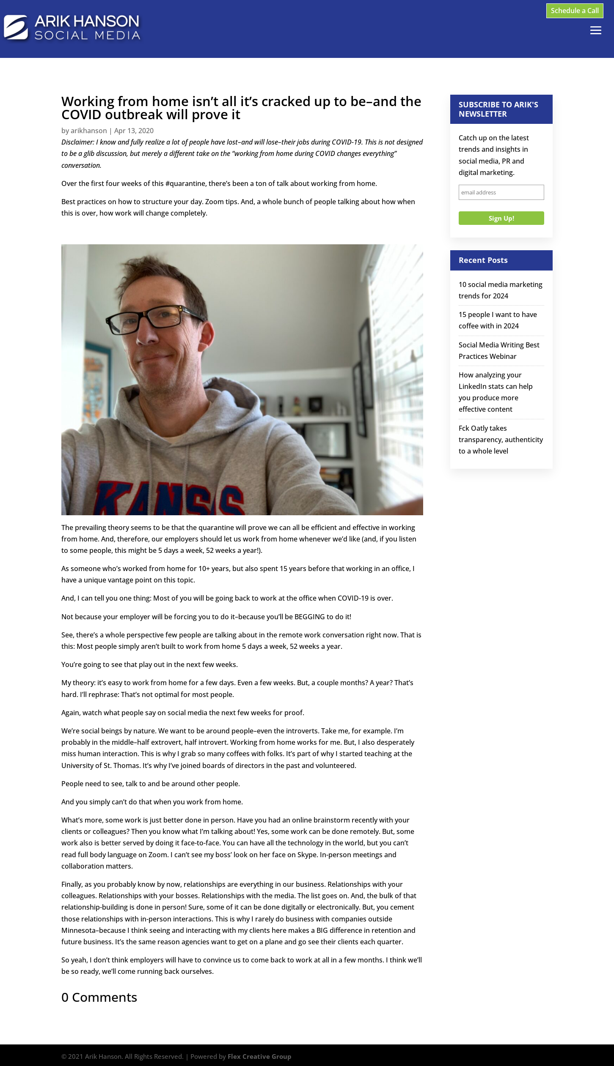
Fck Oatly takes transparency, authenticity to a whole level (501, 440)
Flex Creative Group (260, 1056)
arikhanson (89, 130)
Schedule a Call (575, 10)
